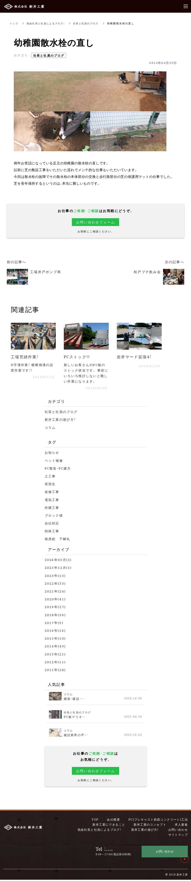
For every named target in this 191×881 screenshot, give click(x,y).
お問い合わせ (165, 852)
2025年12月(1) (59, 568)
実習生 (50, 485)
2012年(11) (56, 663)
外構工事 (52, 508)
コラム (50, 428)
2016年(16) (56, 631)
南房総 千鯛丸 (58, 540)
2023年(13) (56, 576)
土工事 (50, 477)
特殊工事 (52, 532)
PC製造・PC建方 (59, 469)
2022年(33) (56, 584)
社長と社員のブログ (91, 23)
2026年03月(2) (59, 561)
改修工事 (52, 493)
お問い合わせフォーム (95, 222)
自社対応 (52, 524)
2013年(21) (56, 655)
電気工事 (52, 500)
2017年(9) (54, 623)
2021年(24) (56, 592)
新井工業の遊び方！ (61, 420)
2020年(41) (56, 600)
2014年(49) (56, 647)
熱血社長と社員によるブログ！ (48, 23)
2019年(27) (56, 608)
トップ (14, 23)
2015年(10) (56, 639)
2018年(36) (56, 616)
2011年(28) (56, 671)
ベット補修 (54, 461)
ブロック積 (54, 516)
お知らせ (52, 453)
